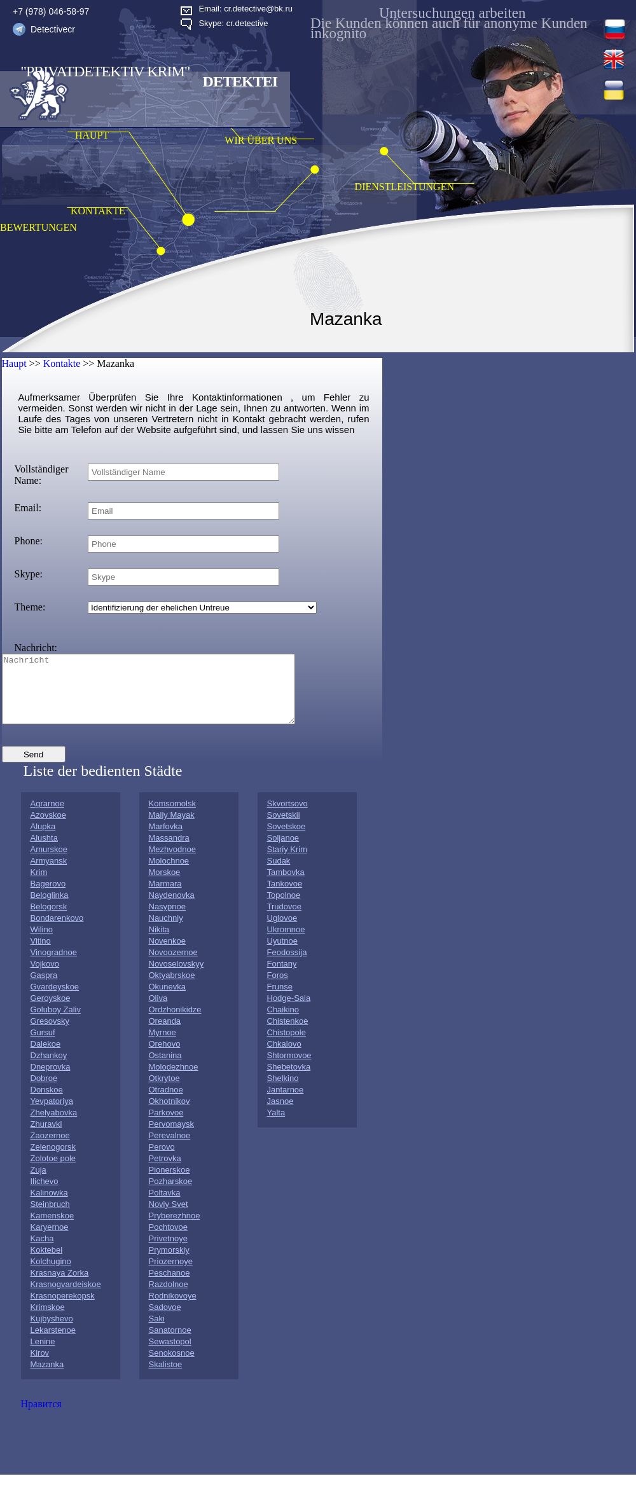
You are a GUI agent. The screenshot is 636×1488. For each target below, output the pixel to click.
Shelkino (283, 1091)
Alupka (43, 839)
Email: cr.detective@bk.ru (245, 8)
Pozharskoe (171, 1194)
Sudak (279, 874)
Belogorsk (49, 920)
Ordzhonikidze (175, 1023)
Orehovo (165, 1057)
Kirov (40, 1366)
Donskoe (47, 1103)
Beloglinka (50, 908)
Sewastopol (170, 1355)
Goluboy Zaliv (56, 1023)
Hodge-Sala (289, 1011)
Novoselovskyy (176, 977)
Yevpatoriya (52, 1114)
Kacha (42, 1252)
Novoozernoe (173, 965)
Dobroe (44, 1091)
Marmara (165, 897)
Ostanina (165, 1068)
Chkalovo (284, 1057)
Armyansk (49, 874)
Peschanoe (169, 1286)
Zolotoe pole (53, 1171)
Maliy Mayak (172, 828)
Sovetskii (283, 828)
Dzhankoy (49, 1068)
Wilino (42, 942)
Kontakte (62, 363)
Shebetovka (289, 1080)
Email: (28, 507)
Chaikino (283, 1023)
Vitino (41, 954)
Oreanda (165, 1034)
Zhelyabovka (54, 1126)
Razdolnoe (168, 1297)
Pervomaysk (172, 1137)
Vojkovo (45, 977)
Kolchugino (51, 1274)
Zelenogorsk (53, 1160)
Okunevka (167, 1000)
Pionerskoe (169, 1183)
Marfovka (166, 839)
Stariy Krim (287, 862)
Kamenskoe (52, 1229)
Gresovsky (50, 1034)
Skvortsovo (287, 817)
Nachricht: (36, 647)
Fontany (282, 977)
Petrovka (165, 1171)
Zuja (38, 1183)
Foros (277, 988)
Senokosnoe (172, 1366)
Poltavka (165, 1206)
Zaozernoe (50, 1149)
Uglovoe (282, 931)
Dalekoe (46, 1057)
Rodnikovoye (173, 1309)
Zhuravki (46, 1137)
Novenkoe (167, 954)
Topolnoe (284, 908)
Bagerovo (48, 897)
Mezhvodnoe (172, 862)
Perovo (162, 1160)
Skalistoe (166, 1377)
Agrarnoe (47, 817)
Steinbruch (50, 1217)
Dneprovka (51, 1080)
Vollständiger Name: (42, 475)
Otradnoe (166, 1103)
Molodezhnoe (173, 1080)
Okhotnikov (169, 1114)
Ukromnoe (286, 942)
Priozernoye (171, 1274)
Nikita (159, 942)
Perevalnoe (170, 1149)
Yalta (276, 1126)
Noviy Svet (168, 1217)
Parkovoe (166, 1126)
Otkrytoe (164, 1091)
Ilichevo (45, 1194)
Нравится (41, 1417)
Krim (39, 885)
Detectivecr (53, 29)
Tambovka (286, 885)
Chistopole (286, 1046)
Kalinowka (49, 1206)
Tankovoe (285, 897)
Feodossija (287, 965)
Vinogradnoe (54, 965)
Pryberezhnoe (174, 1229)
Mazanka (47, 1377)
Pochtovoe (168, 1240)
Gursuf (43, 1046)
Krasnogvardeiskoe (66, 1297)
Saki (157, 1332)
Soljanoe (283, 851)
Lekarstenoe (53, 1343)
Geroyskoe (51, 1011)
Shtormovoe (289, 1068)
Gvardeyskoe (55, 1000)
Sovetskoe (286, 839)
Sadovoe (165, 1320)
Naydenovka (172, 908)
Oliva (158, 1011)
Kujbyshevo (52, 1332)
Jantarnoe (285, 1103)
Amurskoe (49, 862)
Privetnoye (168, 1252)
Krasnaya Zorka (60, 1286)
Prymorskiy (169, 1263)
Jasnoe (280, 1114)
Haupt (14, 363)
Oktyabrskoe (172, 988)
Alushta (44, 851)
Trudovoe (284, 920)
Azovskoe (48, 828)
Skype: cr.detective (233, 23)
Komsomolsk (172, 817)
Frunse (280, 1000)
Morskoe (165, 885)
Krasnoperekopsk (63, 1309)
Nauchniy (166, 931)
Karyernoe (50, 1240)
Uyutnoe (282, 954)
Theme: (30, 607)
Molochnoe (169, 874)
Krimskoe (48, 1320)
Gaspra (44, 988)
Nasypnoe (167, 920)
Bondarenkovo (57, 931)
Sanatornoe (170, 1343)
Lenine (43, 1355)
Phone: (29, 540)
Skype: (29, 573)
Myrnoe (162, 1046)
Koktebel (47, 1263)
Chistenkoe (287, 1034)
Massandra (169, 851)
